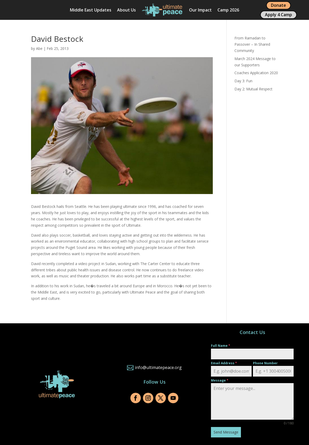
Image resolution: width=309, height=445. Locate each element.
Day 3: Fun (243, 80)
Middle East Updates (90, 10)
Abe (39, 48)
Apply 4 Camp (278, 14)
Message (219, 380)
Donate (278, 5)
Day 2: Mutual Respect (253, 88)
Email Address (224, 363)
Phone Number (265, 363)
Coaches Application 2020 (256, 72)
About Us (126, 10)
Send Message (226, 432)
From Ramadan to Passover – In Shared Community (252, 44)
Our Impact (200, 10)
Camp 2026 (228, 10)
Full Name (220, 345)
